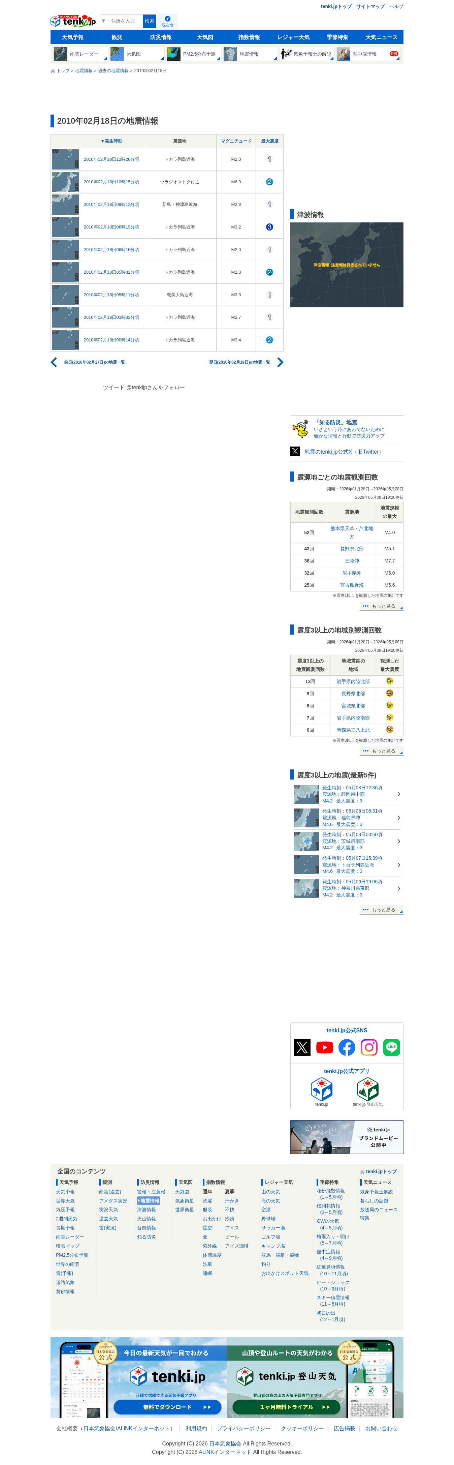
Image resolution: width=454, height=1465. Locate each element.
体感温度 (212, 1255)
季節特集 (337, 37)
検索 (149, 21)
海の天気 (270, 1200)
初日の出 (336, 1316)
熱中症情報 (336, 1255)
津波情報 (146, 1209)
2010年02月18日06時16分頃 (111, 249)
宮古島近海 (352, 585)
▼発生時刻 (112, 141)
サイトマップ (370, 6)
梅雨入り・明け (336, 1240)
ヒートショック (336, 1286)
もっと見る (383, 606)
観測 (116, 37)
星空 (207, 1227)
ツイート (114, 387)
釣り (266, 1264)
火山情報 (146, 1218)
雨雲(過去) (110, 1191)
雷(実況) (107, 1227)
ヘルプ (396, 6)
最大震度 (270, 141)
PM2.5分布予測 (72, 1255)
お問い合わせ (381, 1428)
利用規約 (196, 1428)
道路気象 (65, 1282)
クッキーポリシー (302, 1428)
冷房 (229, 1218)
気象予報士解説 (376, 1191)
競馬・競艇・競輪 (280, 1255)
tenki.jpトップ (336, 6)
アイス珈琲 (237, 1246)
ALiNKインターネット (143, 1428)
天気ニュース (381, 37)
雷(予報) (64, 1273)
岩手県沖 (352, 573)
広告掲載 (344, 1428)
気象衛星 (184, 1200)
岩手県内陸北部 (353, 681)
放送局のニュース (379, 1209)
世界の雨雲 (67, 1264)
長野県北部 (352, 548)
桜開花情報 (336, 1209)
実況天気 (108, 1209)
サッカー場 (273, 1227)
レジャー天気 (293, 37)
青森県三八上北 (353, 730)
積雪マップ (67, 1246)
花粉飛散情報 (336, 1194)
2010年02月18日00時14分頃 (111, 339)
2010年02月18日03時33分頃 (111, 317)
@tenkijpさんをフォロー (155, 387)
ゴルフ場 (270, 1237)
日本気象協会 (99, 1428)
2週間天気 (66, 1218)
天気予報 (73, 37)
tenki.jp (74, 22)
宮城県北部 (353, 705)
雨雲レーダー (70, 1237)
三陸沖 (352, 560)
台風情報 (146, 1227)
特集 (364, 1217)
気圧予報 (65, 1209)
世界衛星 (184, 1209)
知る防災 (146, 1237)
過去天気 (108, 1218)
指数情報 (249, 37)
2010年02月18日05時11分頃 (111, 294)
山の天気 (270, 1191)
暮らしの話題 (374, 1200)
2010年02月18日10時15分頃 (111, 181)
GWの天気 (336, 1224)
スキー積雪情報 (336, 1301)
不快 (229, 1209)
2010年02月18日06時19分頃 (111, 227)
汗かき (232, 1200)
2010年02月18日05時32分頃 (111, 272)
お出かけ (212, 1218)
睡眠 (207, 1273)
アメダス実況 (113, 1200)
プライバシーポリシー (244, 1428)
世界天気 (65, 1200)
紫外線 (210, 1246)
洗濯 (207, 1200)
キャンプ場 (273, 1246)
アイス (232, 1227)
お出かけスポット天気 (285, 1273)
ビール (232, 1237)
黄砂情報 (65, 1291)
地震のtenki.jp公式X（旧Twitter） (344, 452)
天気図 (205, 37)
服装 (207, 1209)
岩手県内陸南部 (353, 718)
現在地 (167, 25)
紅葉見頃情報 (336, 1270)
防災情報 (161, 37)
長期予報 (65, 1227)
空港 (266, 1209)
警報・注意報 (151, 1191)
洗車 (207, 1264)
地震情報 (149, 1200)
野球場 (268, 1218)
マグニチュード (236, 141)
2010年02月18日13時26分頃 (111, 159)
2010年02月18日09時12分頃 (111, 204)
